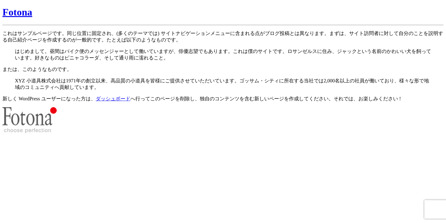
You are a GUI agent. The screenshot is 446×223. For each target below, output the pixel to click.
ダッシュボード (113, 98)
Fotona (17, 12)
